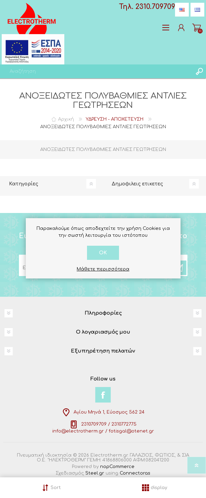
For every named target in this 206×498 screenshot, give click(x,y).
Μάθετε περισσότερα (103, 269)
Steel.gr (94, 473)
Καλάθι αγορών (196, 27)
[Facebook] (103, 395)
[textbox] (96, 71)
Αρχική (66, 119)
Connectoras (135, 473)
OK (103, 252)
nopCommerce (117, 466)
